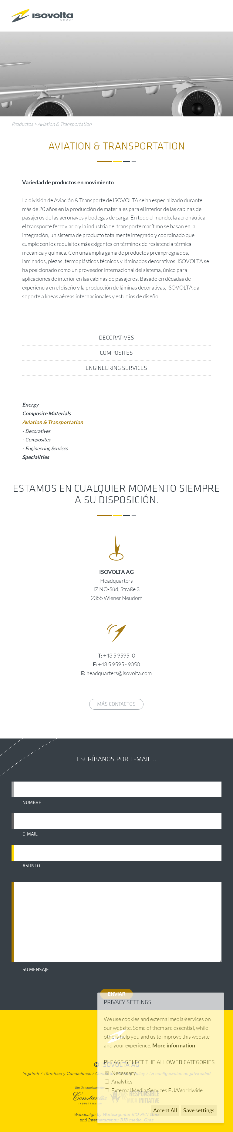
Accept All (165, 1110)
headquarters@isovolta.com (119, 673)
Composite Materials (46, 413)
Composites (116, 353)
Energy (30, 404)
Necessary (123, 1073)
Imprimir (30, 1073)
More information (173, 1045)
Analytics (122, 1081)
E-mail (30, 834)
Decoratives (116, 337)
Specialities (35, 457)
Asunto (31, 866)
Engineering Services (116, 368)
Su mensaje (35, 969)
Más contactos (116, 704)
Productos (22, 124)
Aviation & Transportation (65, 124)
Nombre (31, 802)
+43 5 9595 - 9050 (119, 664)
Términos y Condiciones (67, 1073)
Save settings (198, 1110)
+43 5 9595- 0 (119, 655)
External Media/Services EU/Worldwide (157, 1090)
